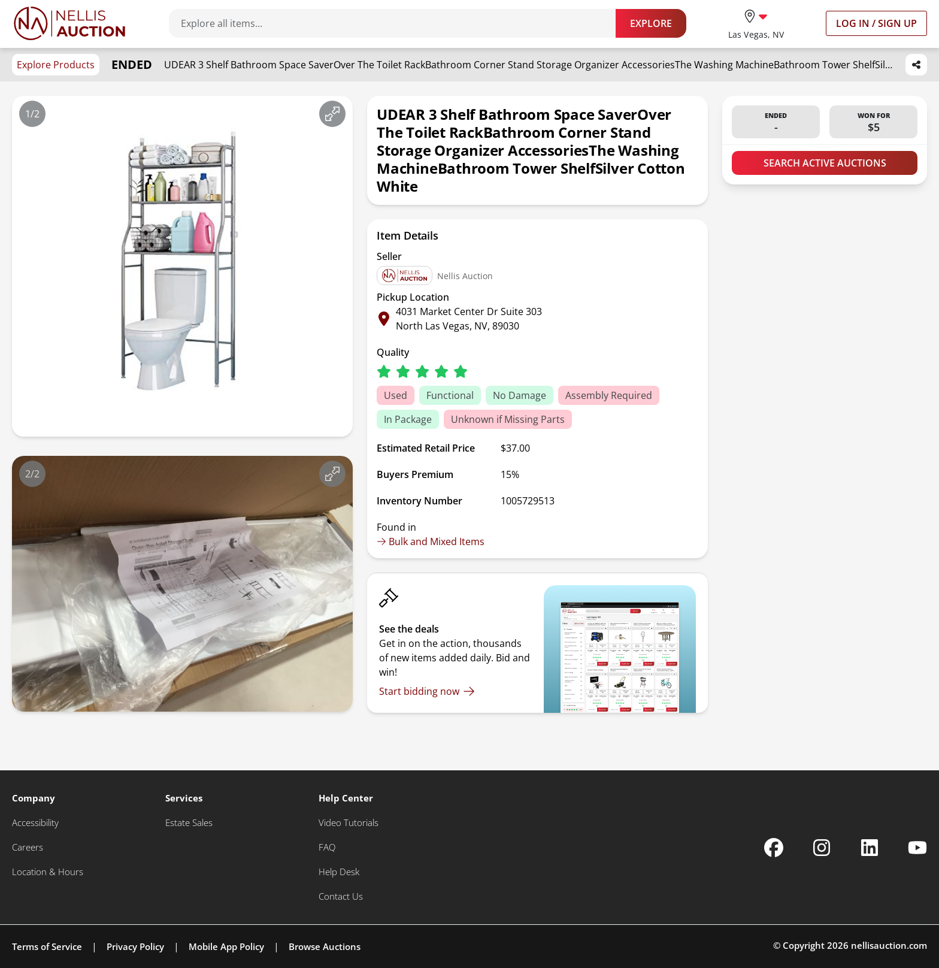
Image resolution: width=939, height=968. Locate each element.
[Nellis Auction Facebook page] (773, 847)
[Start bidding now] (427, 691)
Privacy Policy (135, 946)
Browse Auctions (325, 946)
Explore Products (56, 64)
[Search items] (398, 23)
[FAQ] (327, 847)
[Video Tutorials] (348, 822)
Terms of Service (47, 946)
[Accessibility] (35, 822)
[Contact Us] (341, 896)
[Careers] (27, 847)
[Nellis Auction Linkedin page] (869, 847)
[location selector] (756, 23)
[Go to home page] (69, 23)
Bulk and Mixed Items (430, 541)
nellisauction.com (889, 945)
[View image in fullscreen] (332, 114)
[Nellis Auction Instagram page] (821, 847)
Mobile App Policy (226, 946)
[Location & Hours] (47, 872)
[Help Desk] (339, 872)
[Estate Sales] (189, 822)
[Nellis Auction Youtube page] (917, 847)
